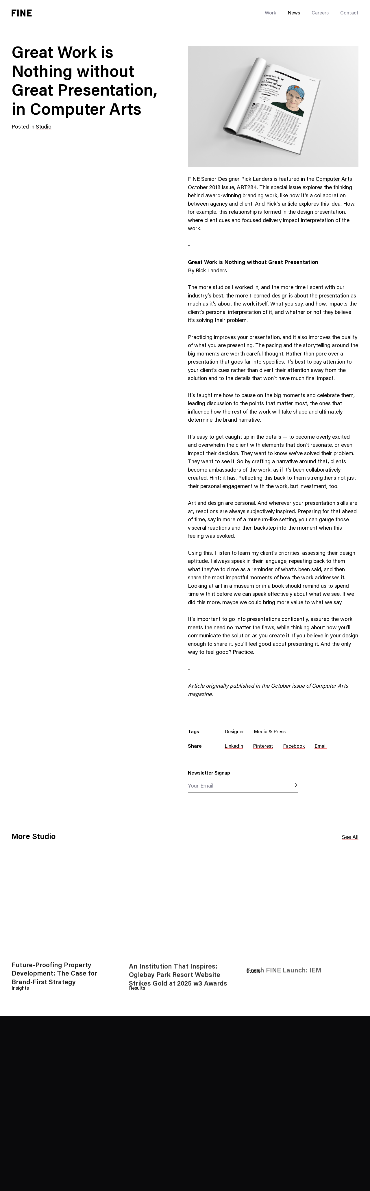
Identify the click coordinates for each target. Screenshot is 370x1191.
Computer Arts (334, 179)
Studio (43, 127)
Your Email (200, 786)
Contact (349, 13)
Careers (320, 13)
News (294, 13)
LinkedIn (234, 746)
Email (320, 746)
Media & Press (270, 732)
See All (350, 837)
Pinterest (263, 746)
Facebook (294, 746)
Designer (234, 732)
